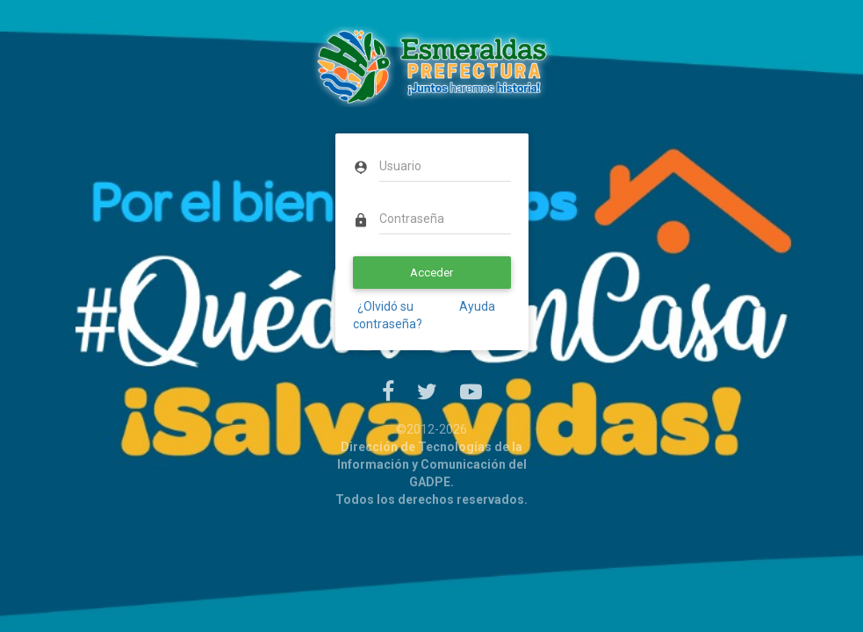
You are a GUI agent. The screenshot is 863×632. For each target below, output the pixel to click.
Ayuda (476, 306)
